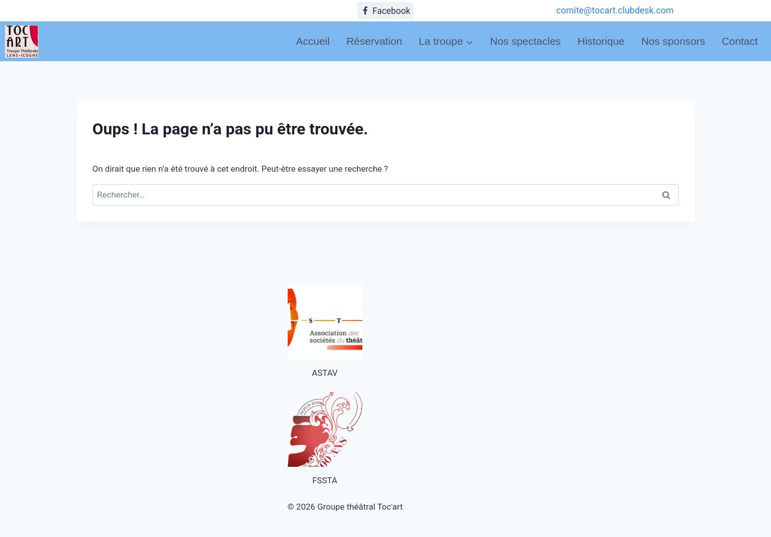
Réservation (374, 41)
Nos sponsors (673, 41)
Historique (601, 41)
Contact (740, 41)
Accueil (313, 41)
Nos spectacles (525, 41)
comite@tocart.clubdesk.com (615, 10)
